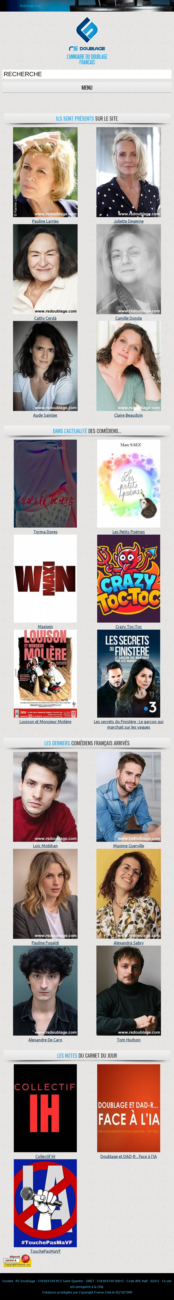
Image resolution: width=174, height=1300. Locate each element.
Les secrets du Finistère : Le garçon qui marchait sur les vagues (128, 722)
